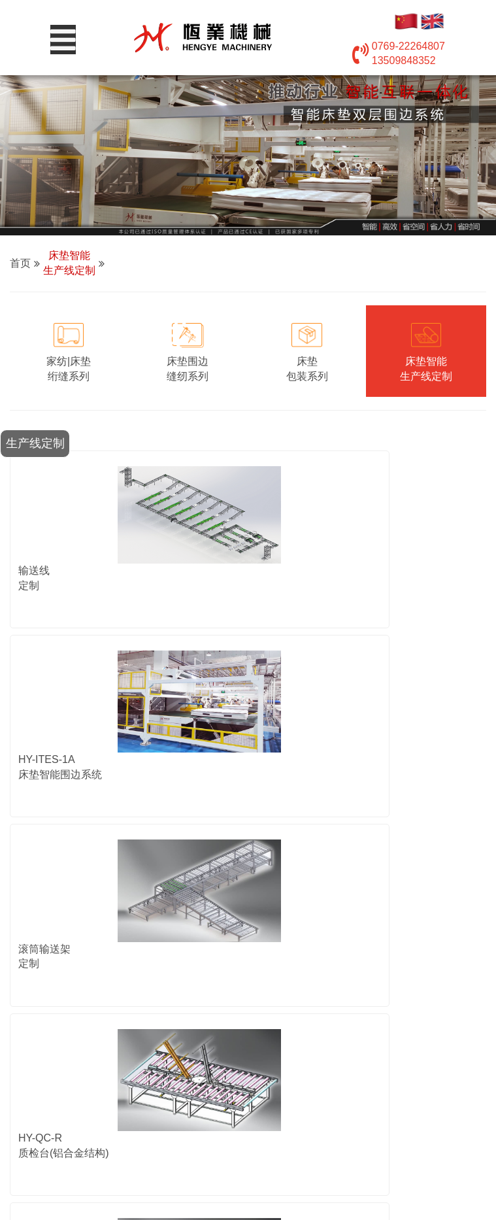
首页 (20, 263)
